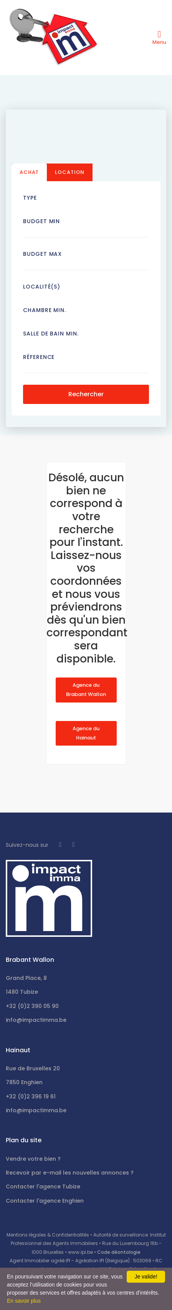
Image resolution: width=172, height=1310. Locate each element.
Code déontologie (119, 1252)
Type (30, 198)
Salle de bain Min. (51, 333)
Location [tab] (69, 172)
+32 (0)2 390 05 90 (32, 1006)
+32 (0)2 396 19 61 (31, 1096)
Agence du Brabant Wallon (86, 689)
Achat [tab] (29, 172)
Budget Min (41, 221)
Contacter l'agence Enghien (45, 1201)
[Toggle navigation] (159, 37)
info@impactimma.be (36, 1020)
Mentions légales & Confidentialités (48, 1235)
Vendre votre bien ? (33, 1159)
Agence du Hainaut (86, 733)
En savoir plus (24, 1301)
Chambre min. (44, 310)
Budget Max (42, 254)
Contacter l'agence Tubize (43, 1186)
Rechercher (86, 394)
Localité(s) (41, 286)
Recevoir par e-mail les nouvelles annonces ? (70, 1172)
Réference (39, 357)
